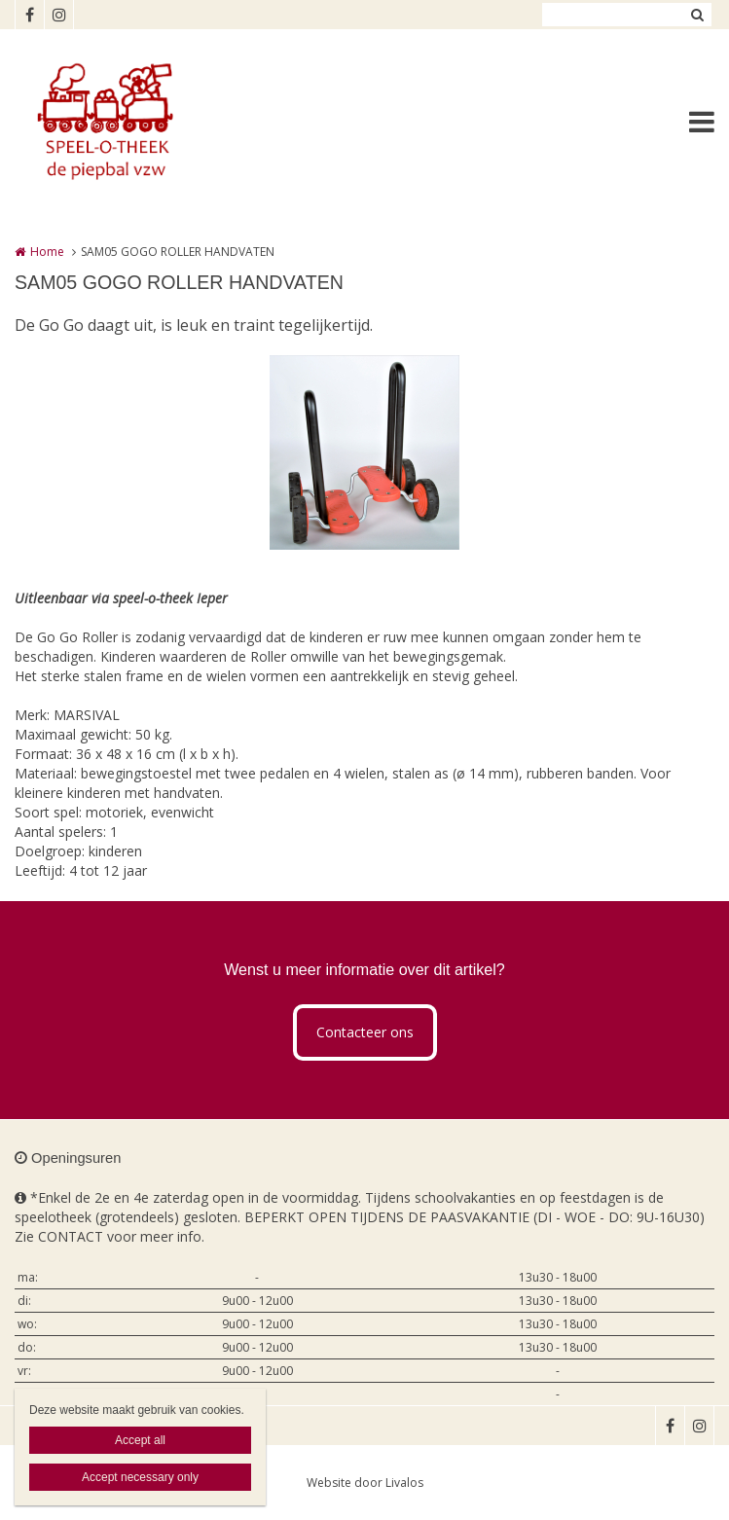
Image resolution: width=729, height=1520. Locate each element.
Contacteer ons (365, 1032)
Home (47, 251)
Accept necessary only (140, 1477)
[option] (364, 452)
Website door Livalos (365, 1482)
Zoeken (696, 14)
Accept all (140, 1440)
